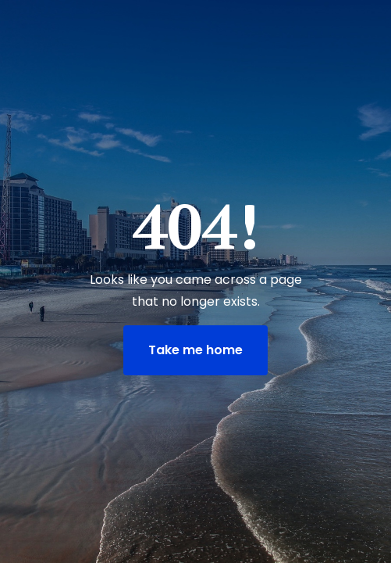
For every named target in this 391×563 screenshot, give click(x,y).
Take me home (195, 350)
